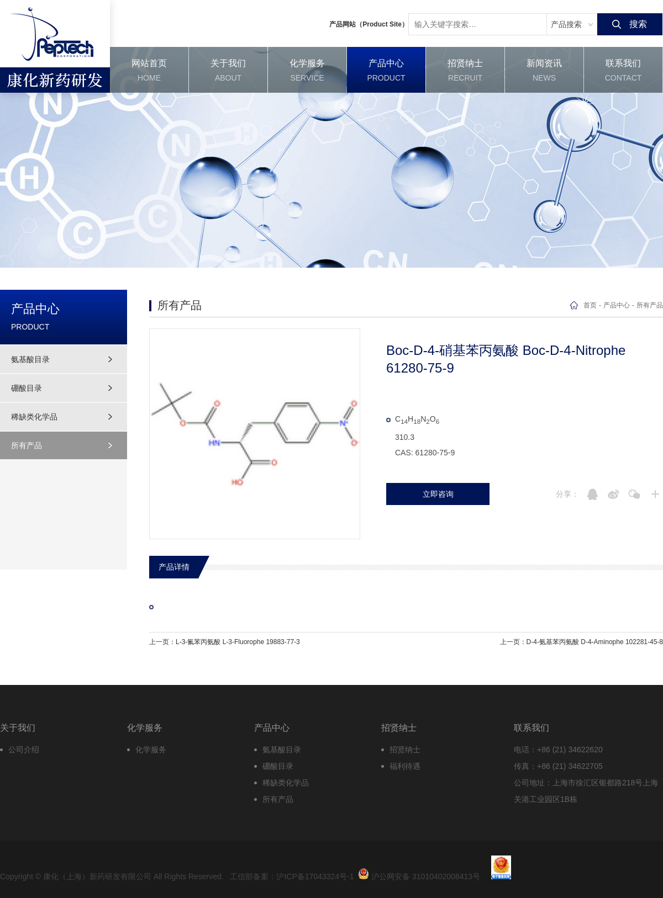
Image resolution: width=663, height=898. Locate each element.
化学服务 (150, 749)
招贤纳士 (405, 749)
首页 (590, 305)
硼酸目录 (26, 388)
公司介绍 (23, 749)
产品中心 (616, 305)
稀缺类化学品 (34, 416)
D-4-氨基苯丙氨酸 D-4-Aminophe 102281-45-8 (595, 642)
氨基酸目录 (30, 359)
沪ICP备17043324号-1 (315, 876)
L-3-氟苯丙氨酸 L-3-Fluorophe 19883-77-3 (238, 642)
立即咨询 (438, 494)
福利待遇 (405, 766)
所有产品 (26, 445)
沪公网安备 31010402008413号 (419, 873)
